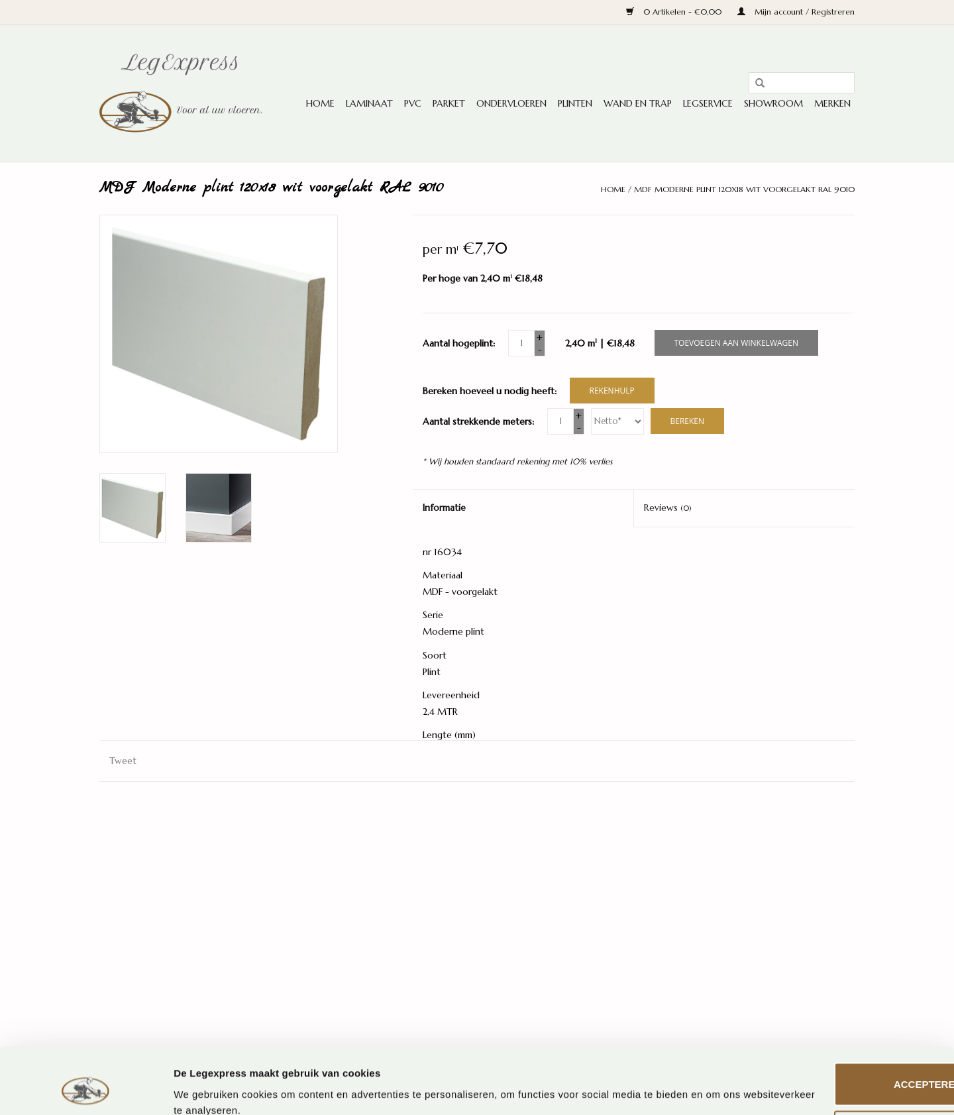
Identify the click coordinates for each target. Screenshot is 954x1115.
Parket (449, 103)
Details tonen (205, 1088)
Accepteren (843, 1026)
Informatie (444, 507)
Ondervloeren (511, 103)
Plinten (575, 103)
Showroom (773, 103)
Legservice (708, 103)
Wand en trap (638, 103)
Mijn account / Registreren (796, 12)
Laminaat (369, 103)
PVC (412, 103)
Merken (832, 103)
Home (320, 103)
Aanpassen (843, 1074)
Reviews (668, 507)
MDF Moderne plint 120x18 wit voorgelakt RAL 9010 (744, 189)
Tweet (122, 761)
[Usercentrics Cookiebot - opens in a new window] (86, 1089)
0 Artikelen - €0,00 (675, 12)
